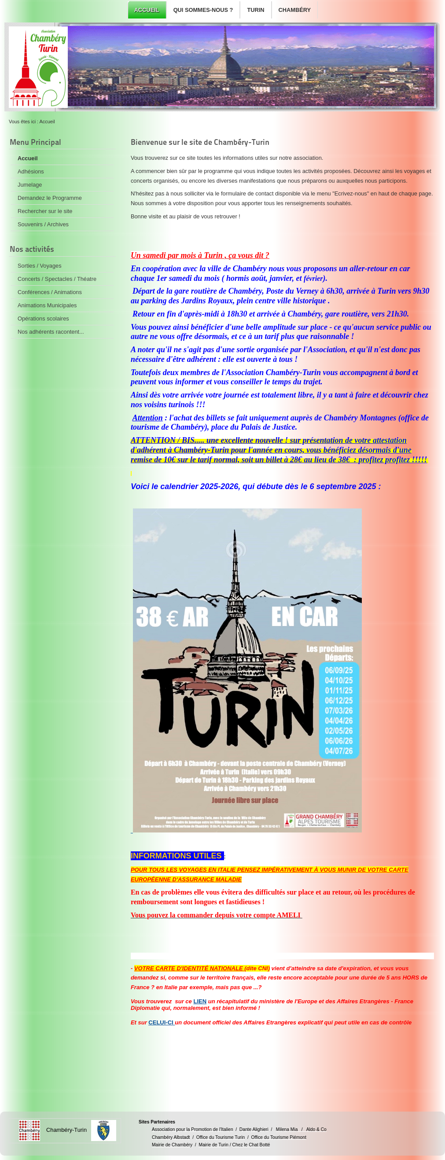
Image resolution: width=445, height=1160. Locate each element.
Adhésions (31, 171)
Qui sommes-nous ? (203, 10)
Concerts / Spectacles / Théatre (57, 279)
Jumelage (30, 184)
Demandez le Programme (50, 198)
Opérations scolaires (43, 318)
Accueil (146, 10)
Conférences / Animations (50, 292)
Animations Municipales (47, 305)
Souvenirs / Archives (43, 224)
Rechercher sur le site (45, 211)
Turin (255, 10)
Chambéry (295, 10)
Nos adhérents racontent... (51, 331)
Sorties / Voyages (40, 265)
